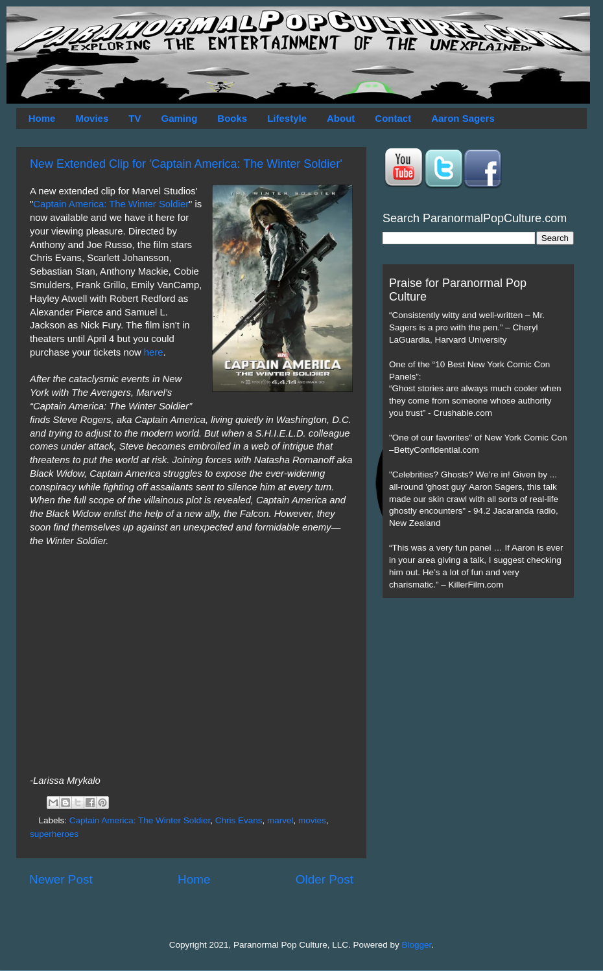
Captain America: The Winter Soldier (111, 204)
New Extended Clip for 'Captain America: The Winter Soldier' (186, 163)
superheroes (54, 834)
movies (312, 820)
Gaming (179, 118)
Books (232, 118)
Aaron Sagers (463, 118)
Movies (91, 118)
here (153, 352)
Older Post (324, 879)
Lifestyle (287, 118)
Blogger (417, 945)
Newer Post (61, 879)
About (341, 118)
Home (42, 118)
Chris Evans (239, 820)
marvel (280, 820)
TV (134, 118)
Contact (393, 118)
